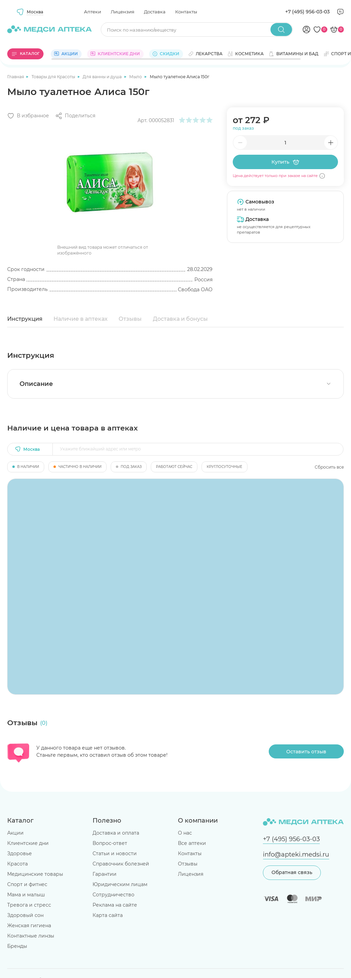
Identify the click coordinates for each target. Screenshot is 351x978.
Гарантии (105, 874)
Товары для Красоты (54, 76)
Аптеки (92, 11)
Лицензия (122, 11)
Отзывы (130, 319)
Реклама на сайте (115, 905)
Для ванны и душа (103, 76)
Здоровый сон (25, 915)
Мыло (136, 76)
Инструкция (25, 319)
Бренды (17, 946)
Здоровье (19, 853)
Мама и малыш (26, 895)
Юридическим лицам (120, 884)
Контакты (186, 11)
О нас (185, 833)
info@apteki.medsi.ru (296, 854)
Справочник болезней (121, 864)
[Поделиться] (75, 115)
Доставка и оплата (116, 833)
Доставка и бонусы (180, 319)
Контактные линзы (30, 936)
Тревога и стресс (29, 905)
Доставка (155, 11)
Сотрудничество (113, 895)
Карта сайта (108, 915)
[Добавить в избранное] (28, 115)
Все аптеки (192, 843)
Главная (16, 76)
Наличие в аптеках (80, 319)
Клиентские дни (28, 843)
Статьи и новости (115, 853)
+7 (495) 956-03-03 (307, 12)
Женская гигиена (29, 925)
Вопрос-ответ (110, 843)
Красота (17, 864)
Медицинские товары (35, 874)
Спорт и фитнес (27, 884)
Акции (15, 833)
